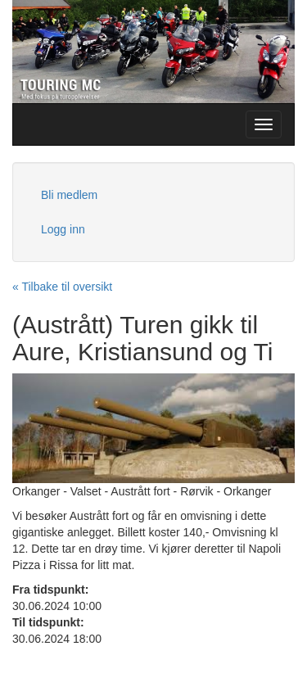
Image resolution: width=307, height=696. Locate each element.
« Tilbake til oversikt (62, 286)
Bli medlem (69, 194)
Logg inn (63, 229)
